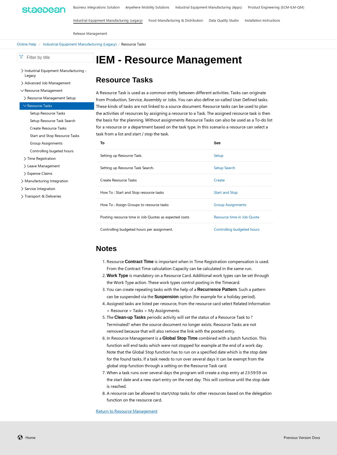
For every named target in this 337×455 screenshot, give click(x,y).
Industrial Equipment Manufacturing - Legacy (56, 73)
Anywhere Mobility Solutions (147, 7)
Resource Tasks (39, 105)
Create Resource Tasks (48, 128)
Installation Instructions (262, 20)
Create (219, 180)
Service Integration (40, 188)
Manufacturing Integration (46, 180)
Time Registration (41, 158)
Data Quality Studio (224, 20)
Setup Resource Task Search (52, 120)
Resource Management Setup (51, 97)
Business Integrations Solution (96, 7)
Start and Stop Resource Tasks (54, 135)
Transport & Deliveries (43, 196)
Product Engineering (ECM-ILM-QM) (276, 7)
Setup (218, 155)
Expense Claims (39, 173)
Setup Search (224, 167)
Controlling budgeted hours (237, 229)
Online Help (26, 44)
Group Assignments (230, 204)
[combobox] (55, 57)
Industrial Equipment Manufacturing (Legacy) (108, 20)
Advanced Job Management (48, 82)
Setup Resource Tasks (47, 113)
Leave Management (43, 165)
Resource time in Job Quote (236, 216)
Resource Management (43, 90)
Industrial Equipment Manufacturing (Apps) (208, 7)
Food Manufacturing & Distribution (176, 20)
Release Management (90, 33)
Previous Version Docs (302, 437)
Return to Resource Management (126, 411)
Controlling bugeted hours (51, 150)
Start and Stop (226, 192)
